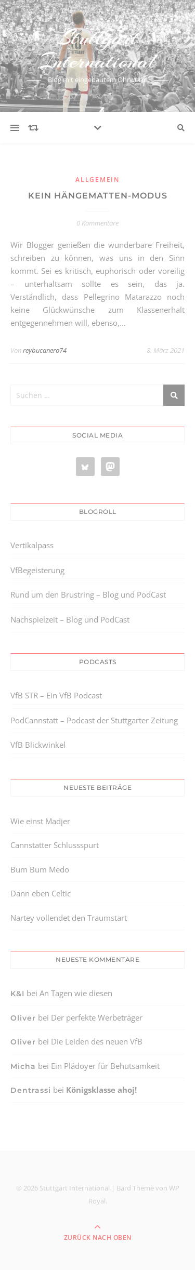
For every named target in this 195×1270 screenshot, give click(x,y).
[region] (97, 1182)
